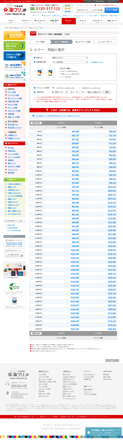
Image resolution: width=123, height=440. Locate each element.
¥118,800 (112, 218)
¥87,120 (75, 214)
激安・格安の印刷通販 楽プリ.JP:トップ (26, 416)
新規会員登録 (100, 1)
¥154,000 (112, 282)
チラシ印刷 (11, 21)
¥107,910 (112, 199)
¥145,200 (112, 266)
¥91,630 (75, 226)
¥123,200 (112, 226)
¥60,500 (75, 147)
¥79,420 (112, 147)
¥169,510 (112, 309)
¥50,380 (75, 132)
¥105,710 (112, 195)
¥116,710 (112, 214)
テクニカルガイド (78, 15)
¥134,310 (112, 246)
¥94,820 (75, 234)
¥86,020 (112, 159)
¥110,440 (75, 274)
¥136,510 (112, 250)
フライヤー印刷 (25, 21)
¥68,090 (112, 132)
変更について (12, 208)
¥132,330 (75, 329)
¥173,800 (112, 317)
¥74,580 (75, 183)
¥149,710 (112, 274)
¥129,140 (75, 321)
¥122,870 (75, 305)
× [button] (119, 430)
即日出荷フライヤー (15, 128)
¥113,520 (75, 282)
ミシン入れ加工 (13, 154)
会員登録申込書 (12, 227)
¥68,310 (75, 167)
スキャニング (12, 169)
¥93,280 (75, 230)
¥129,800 (112, 238)
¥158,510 (112, 290)
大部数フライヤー (14, 138)
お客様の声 (103, 15)
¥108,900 (75, 270)
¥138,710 (112, 254)
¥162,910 (112, 297)
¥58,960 (75, 143)
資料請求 (106, 374)
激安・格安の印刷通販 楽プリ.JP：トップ (17, 27)
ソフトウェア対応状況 (15, 196)
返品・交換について (14, 211)
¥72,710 (112, 135)
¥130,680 (75, 325)
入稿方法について (13, 190)
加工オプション (44, 396)
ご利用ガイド (66, 15)
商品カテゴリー (44, 371)
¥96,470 (75, 238)
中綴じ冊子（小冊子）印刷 (47, 381)
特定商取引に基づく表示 (67, 416)
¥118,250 (75, 293)
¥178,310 (112, 325)
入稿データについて (14, 193)
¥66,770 (75, 163)
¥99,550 (75, 246)
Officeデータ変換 (14, 166)
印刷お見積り (15, 66)
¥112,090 (75, 278)
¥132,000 (112, 242)
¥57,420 (75, 139)
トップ (37, 15)
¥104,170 (75, 258)
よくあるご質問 (92, 15)
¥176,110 (112, 321)
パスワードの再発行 (90, 394)
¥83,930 (75, 207)
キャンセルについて (14, 214)
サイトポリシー (94, 416)
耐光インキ (12, 163)
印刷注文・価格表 (15, 76)
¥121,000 (112, 222)
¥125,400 (112, 230)
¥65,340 (75, 159)
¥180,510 (112, 329)
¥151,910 (112, 278)
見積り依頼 (106, 377)
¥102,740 (75, 254)
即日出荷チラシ (13, 124)
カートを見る (112, 10)
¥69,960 (75, 171)
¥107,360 (75, 266)
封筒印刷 (11, 114)
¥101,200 (75, 250)
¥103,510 (112, 191)
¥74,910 (112, 139)
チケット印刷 (83, 21)
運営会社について (45, 416)
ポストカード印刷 (97, 21)
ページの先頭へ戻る (112, 360)
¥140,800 (112, 258)
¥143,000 (112, 262)
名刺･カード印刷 (14, 117)
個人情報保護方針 (82, 416)
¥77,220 (112, 143)
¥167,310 (112, 305)
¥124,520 (75, 309)
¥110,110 (112, 203)
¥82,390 (75, 203)
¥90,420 (112, 167)
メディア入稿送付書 (13, 230)
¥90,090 (75, 222)
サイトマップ (112, 1)
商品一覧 (56, 15)
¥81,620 (112, 151)
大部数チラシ (12, 135)
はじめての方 (15, 46)
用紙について (12, 187)
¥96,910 (112, 179)
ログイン (89, 1)
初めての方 (47, 15)
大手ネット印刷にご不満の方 (15, 56)
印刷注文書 (11, 225)
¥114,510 (112, 211)
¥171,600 (112, 313)
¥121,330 (75, 301)
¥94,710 (112, 175)
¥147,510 (112, 270)
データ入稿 (97, 10)
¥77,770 (75, 191)
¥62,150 (75, 151)
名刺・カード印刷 (112, 21)
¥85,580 (75, 211)
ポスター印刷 (69, 21)
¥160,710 (112, 293)
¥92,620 (112, 171)
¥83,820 (112, 155)
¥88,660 (75, 218)
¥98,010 (75, 242)
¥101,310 (112, 187)
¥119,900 (75, 297)
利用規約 (55, 416)
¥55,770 (75, 135)
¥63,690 (75, 155)
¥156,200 (112, 286)
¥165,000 (112, 301)
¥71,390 (75, 175)
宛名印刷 (11, 173)
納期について (12, 199)
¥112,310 (112, 207)
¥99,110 (112, 183)
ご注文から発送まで (14, 184)
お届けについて (13, 202)
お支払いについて (13, 205)
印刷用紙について (97, 62)
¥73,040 (75, 179)
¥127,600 (112, 234)
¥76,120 (75, 187)
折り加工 (11, 148)
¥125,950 (75, 313)
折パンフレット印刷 (40, 21)
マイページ (83, 10)
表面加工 (11, 160)
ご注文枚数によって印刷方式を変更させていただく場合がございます (57, 116)
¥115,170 (75, 286)
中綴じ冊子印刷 (54, 21)
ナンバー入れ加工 (14, 157)
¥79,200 (75, 195)
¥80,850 (75, 199)
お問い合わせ (113, 15)
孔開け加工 (12, 151)
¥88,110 (112, 163)
